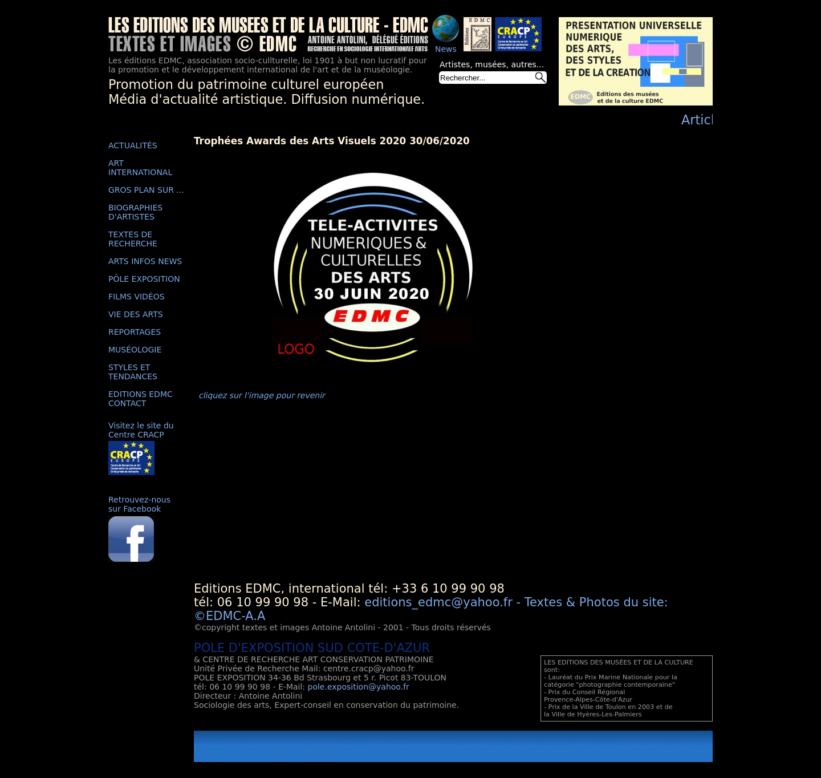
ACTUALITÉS (132, 145)
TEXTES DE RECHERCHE (132, 239)
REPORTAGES (134, 332)
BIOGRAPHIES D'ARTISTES (135, 212)
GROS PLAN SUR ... (146, 190)
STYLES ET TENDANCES (132, 372)
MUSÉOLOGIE (134, 349)
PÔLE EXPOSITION (144, 278)
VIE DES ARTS (135, 314)
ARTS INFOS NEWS (145, 261)
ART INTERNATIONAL (140, 168)
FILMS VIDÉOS (136, 296)
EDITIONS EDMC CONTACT (140, 399)
